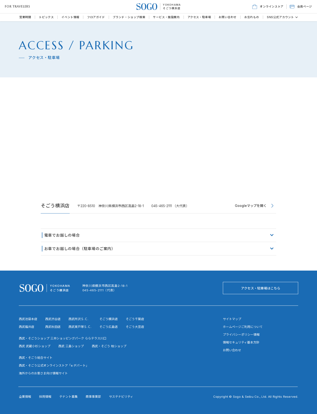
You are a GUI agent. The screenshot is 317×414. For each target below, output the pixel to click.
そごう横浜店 (171, 8)
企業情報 (25, 396)
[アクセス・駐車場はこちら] (260, 288)
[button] (301, 6)
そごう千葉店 (135, 319)
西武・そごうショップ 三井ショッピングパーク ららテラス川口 (62, 338)
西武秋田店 (52, 327)
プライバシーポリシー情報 (241, 334)
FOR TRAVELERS (17, 6)
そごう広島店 (108, 327)
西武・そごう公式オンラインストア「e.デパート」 (54, 365)
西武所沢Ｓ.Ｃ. (78, 319)
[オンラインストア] (268, 6)
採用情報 (45, 396)
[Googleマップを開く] (254, 205)
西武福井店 (26, 327)
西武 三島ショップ (71, 346)
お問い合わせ (232, 350)
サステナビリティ (121, 396)
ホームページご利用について (243, 327)
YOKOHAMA (172, 4)
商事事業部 (93, 396)
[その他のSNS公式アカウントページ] (296, 17)
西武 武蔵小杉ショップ (34, 346)
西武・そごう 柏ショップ (109, 346)
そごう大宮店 (135, 327)
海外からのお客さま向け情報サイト (43, 373)
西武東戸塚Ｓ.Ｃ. (79, 327)
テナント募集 (68, 396)
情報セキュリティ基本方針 (241, 342)
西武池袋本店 (28, 319)
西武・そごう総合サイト (35, 358)
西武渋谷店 (52, 319)
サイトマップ (232, 319)
